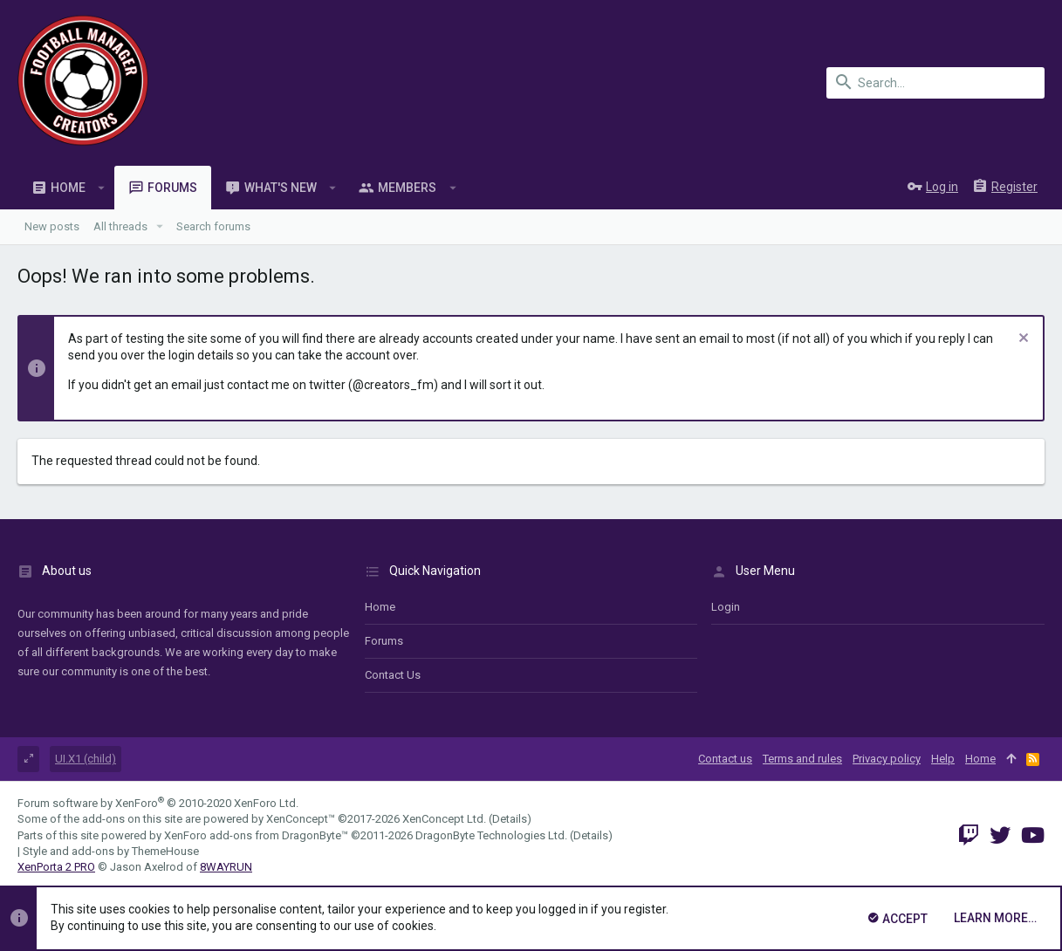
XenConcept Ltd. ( (447, 818)
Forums (384, 640)
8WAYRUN (226, 866)
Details (509, 818)
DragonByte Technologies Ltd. (491, 835)
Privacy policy (887, 758)
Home (380, 606)
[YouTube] (1033, 835)
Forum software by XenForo (157, 803)
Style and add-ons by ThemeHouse (111, 851)
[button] (101, 187)
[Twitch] (968, 835)
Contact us (393, 674)
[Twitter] (1000, 835)
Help (943, 758)
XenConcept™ (300, 818)
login (725, 606)
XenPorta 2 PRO (56, 866)
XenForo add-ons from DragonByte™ (256, 835)
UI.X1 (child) (85, 758)
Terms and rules (802, 758)
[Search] (935, 83)
